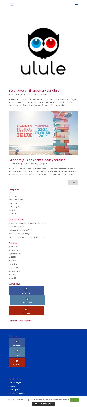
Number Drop (14, 214)
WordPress (60, 392)
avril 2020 (12, 257)
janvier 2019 (13, 278)
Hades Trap (13, 203)
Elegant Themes (37, 392)
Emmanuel (15, 94)
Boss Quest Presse (16, 200)
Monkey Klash (14, 210)
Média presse (15, 371)
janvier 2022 (13, 246)
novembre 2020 (14, 250)
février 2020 (13, 264)
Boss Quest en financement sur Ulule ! (35, 90)
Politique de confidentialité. (44, 404)
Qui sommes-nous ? (17, 374)
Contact (13, 367)
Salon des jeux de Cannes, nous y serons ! (37, 160)
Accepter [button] (74, 400)
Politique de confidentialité (20, 381)
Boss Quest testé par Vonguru (20, 234)
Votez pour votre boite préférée (20, 230)
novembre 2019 (14, 271)
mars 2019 (13, 274)
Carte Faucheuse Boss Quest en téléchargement (26, 237)
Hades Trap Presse (16, 207)
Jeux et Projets (15, 364)
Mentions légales (16, 378)
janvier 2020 (13, 267)
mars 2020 (13, 260)
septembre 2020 (15, 253)
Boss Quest (42, 94)
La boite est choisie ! (16, 227)
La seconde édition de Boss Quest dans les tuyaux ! (28, 223)
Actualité (34, 94)
